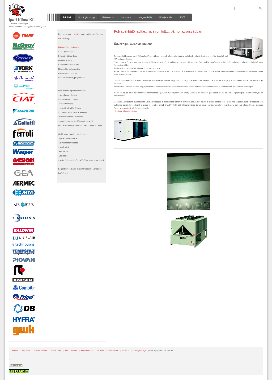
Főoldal (15, 351)
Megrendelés (56, 351)
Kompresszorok (87, 351)
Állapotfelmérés (71, 351)
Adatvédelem (113, 351)
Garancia (125, 351)
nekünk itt (76, 34)
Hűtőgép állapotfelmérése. (126, 111)
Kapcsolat (26, 351)
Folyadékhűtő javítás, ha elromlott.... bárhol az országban (158, 31)
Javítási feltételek (40, 351)
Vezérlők (100, 351)
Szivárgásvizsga (139, 351)
